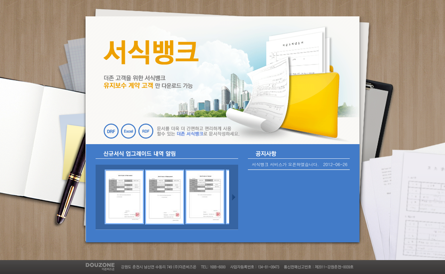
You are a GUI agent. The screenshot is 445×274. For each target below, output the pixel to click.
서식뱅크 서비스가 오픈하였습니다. (285, 164)
